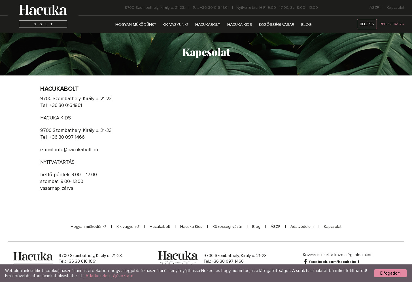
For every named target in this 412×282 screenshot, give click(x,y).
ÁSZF (374, 8)
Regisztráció (392, 24)
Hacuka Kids (239, 24)
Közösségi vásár (276, 24)
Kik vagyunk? (175, 24)
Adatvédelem (302, 226)
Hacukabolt (207, 24)
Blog (306, 24)
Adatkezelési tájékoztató (109, 275)
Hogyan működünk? (135, 24)
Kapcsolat (395, 8)
